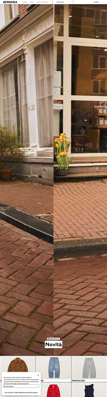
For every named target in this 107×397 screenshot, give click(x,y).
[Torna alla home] (10, 2)
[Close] (38, 375)
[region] (21, 383)
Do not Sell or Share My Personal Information (21, 393)
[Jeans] (53, 369)
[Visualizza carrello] (102, 2)
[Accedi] (94, 2)
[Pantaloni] (89, 369)
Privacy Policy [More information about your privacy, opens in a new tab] (8, 386)
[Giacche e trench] (18, 369)
